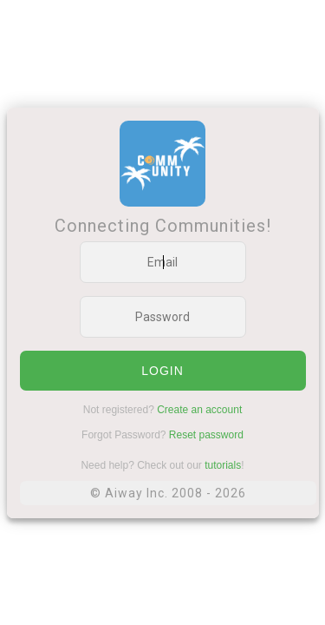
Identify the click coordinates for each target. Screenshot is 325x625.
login (162, 371)
